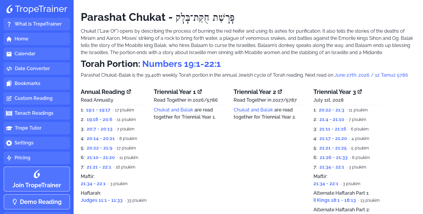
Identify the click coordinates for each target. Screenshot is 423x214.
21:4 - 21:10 (331, 119)
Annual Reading (106, 91)
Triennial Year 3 (338, 91)
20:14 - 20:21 (101, 138)
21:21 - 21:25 (333, 148)
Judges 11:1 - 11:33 (102, 200)
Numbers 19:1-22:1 (181, 64)
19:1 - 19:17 (98, 110)
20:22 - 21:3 (331, 110)
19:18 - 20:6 (100, 119)
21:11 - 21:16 (332, 129)
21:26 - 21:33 (334, 157)
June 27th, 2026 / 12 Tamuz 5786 (371, 75)
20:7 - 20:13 (100, 129)
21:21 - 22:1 (99, 167)
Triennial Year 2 (258, 91)
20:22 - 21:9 (99, 148)
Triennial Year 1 (178, 91)
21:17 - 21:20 (333, 138)
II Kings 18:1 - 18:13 (334, 200)
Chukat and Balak (173, 110)
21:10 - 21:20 (101, 157)
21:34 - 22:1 (93, 183)
